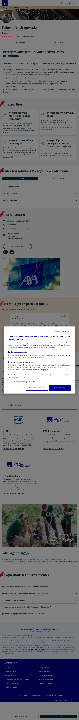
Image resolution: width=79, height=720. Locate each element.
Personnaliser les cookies (37, 388)
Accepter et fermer (60, 388)
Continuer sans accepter (62, 331)
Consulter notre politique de (23, 382)
